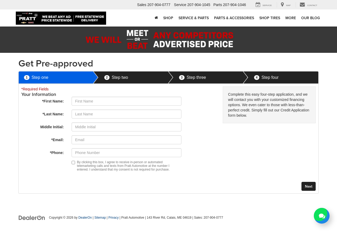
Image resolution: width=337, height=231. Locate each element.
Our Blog (310, 17)
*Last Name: (53, 114)
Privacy (113, 217)
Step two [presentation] (116, 77)
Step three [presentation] (192, 77)
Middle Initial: (52, 127)
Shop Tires (269, 17)
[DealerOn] (31, 217)
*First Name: (53, 101)
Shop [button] (168, 17)
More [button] (290, 17)
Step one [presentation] (36, 77)
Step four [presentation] (266, 77)
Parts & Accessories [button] (234, 17)
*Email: (57, 140)
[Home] (156, 17)
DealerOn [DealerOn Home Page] (85, 217)
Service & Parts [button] (194, 17)
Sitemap (100, 217)
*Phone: (57, 153)
